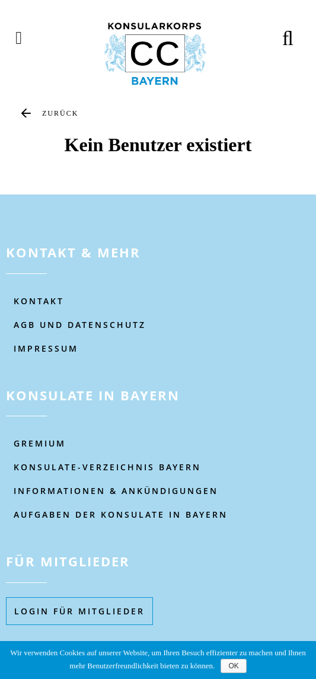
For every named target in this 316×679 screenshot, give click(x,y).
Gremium (40, 443)
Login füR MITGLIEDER (79, 611)
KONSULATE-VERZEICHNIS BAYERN (107, 467)
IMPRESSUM (46, 348)
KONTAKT (39, 301)
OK (233, 666)
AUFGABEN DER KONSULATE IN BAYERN (121, 514)
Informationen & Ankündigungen (116, 490)
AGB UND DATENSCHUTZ (80, 324)
